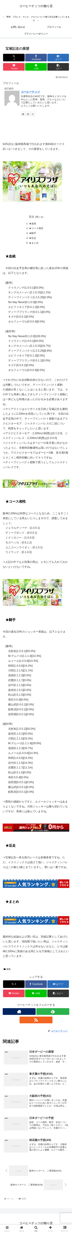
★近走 (32, 238)
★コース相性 (36, 228)
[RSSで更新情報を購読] (33, 114)
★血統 (32, 223)
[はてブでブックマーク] (58, 57)
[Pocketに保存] (14, 67)
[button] (58, 67)
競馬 (7, 969)
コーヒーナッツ (30, 91)
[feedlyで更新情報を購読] (28, 114)
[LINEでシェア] (36, 67)
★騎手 (32, 233)
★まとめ (34, 243)
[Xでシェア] (14, 57)
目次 (31, 216)
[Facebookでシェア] (36, 57)
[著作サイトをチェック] (23, 114)
